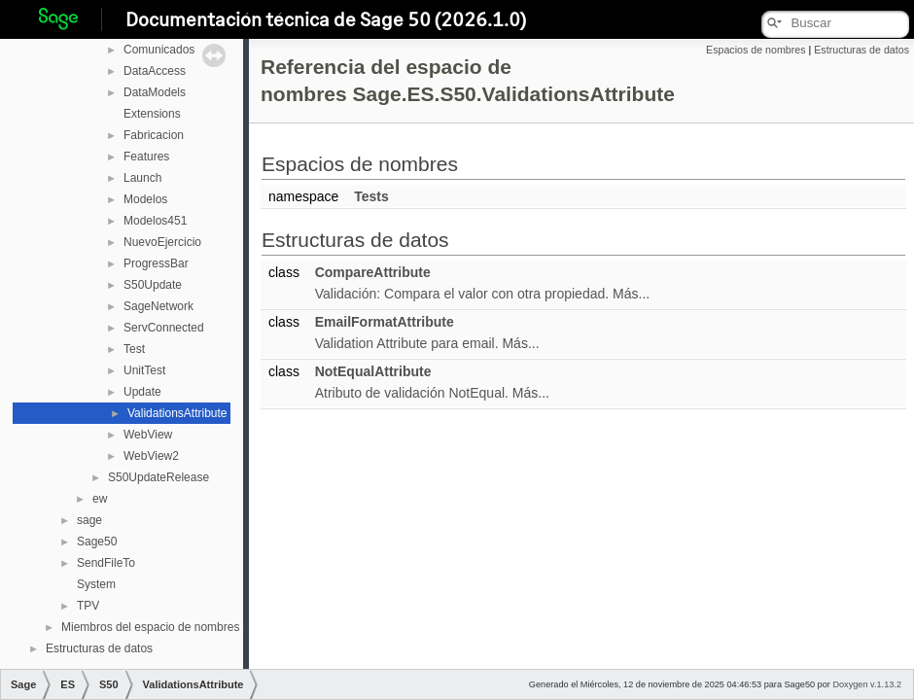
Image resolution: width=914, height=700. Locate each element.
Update (142, 392)
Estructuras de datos (99, 648)
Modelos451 (155, 221)
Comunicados (158, 49)
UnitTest (144, 370)
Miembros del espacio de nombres (150, 627)
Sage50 (97, 541)
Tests (371, 196)
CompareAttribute (373, 272)
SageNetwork (158, 306)
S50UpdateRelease (158, 477)
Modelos (145, 199)
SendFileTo (106, 563)
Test (134, 349)
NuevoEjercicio (162, 242)
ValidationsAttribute (177, 413)
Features (146, 156)
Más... (631, 293)
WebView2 (151, 456)
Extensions (152, 114)
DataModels (154, 92)
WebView (147, 434)
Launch (142, 178)
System (96, 584)
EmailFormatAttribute (384, 322)
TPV (88, 605)
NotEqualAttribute (373, 371)
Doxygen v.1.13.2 (866, 684)
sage (89, 520)
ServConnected (163, 327)
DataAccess (154, 71)
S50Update (152, 285)
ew (99, 499)
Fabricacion (153, 135)
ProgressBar (156, 263)
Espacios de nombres (755, 49)
